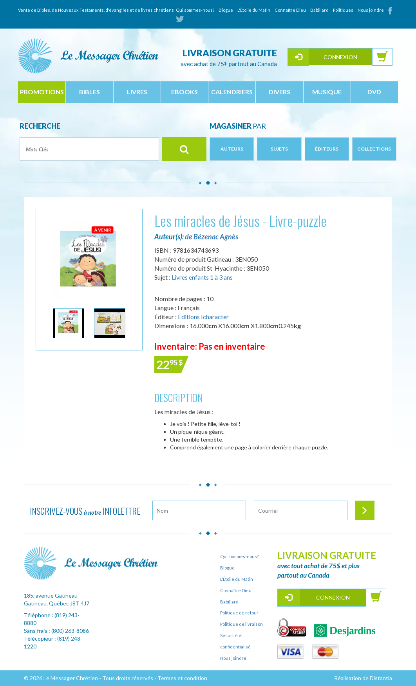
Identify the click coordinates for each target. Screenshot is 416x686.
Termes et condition (182, 678)
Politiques (343, 10)
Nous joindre (371, 10)
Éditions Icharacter (203, 316)
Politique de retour (239, 612)
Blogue (226, 10)
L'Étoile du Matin (253, 10)
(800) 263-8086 (70, 630)
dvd (374, 91)
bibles (89, 91)
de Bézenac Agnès (211, 236)
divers (279, 91)
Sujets (279, 149)
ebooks (184, 91)
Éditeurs (326, 149)
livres (137, 91)
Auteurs (232, 149)
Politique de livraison (241, 624)
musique (327, 91)
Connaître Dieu (290, 10)
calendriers (232, 91)
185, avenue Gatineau (51, 595)
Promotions (42, 91)
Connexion (340, 57)
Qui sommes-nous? (195, 10)
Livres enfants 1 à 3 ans (202, 277)
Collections (374, 149)
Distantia (381, 678)
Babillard (319, 10)
